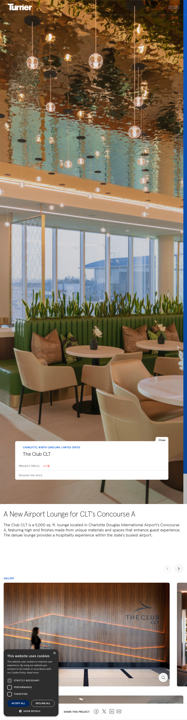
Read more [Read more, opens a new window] (33, 672)
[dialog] (31, 682)
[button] (31, 711)
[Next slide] (178, 568)
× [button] (54, 653)
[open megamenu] (137, 7)
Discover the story (30, 475)
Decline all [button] (43, 703)
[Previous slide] (167, 568)
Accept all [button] (18, 703)
